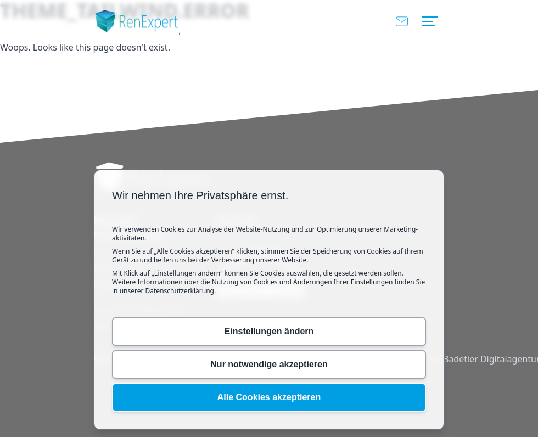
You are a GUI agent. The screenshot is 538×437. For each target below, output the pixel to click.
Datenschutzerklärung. (180, 290)
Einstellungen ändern (269, 331)
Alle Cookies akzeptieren (269, 397)
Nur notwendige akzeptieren (268, 364)
